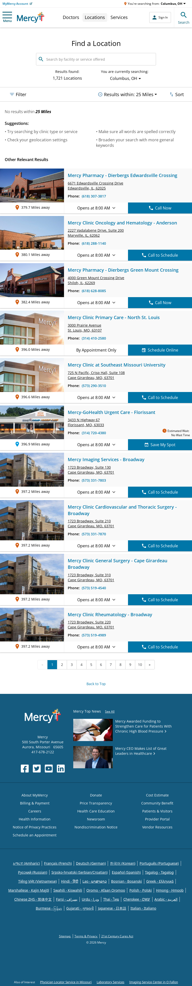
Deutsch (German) (91, 863)
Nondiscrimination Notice (96, 827)
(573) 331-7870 (94, 534)
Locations (95, 17)
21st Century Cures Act (117, 936)
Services (119, 17)
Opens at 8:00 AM (96, 208)
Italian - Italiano (143, 908)
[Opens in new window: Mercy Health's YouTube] (49, 769)
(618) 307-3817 (94, 196)
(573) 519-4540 (94, 588)
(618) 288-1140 (94, 243)
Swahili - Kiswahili (67, 890)
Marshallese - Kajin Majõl (28, 890)
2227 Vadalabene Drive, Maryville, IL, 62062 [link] (96, 233)
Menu (7, 17)
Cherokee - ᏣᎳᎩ (136, 899)
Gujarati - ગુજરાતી (80, 908)
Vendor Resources (157, 827)
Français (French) (58, 863)
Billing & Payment (35, 803)
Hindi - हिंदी (69, 881)
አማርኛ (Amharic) (26, 863)
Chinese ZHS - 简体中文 (33, 899)
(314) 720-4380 (94, 432)
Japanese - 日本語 (112, 908)
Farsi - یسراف (67, 899)
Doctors (71, 17)
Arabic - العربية (166, 899)
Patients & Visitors (157, 811)
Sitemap (65, 936)
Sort (176, 94)
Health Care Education (96, 811)
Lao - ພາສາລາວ (94, 881)
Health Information (34, 819)
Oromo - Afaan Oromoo (105, 890)
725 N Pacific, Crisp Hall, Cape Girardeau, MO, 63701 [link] (96, 375)
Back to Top (96, 683)
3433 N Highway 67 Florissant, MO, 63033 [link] (86, 422)
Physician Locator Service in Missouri (66, 982)
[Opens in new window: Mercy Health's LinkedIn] (61, 769)
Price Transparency (96, 803)
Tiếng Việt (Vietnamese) (37, 881)
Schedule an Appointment (34, 835)
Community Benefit (157, 803)
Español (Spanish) (126, 872)
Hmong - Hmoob (170, 890)
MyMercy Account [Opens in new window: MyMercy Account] (15, 3)
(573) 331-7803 (94, 480)
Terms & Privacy (86, 936)
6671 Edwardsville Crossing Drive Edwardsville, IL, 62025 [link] (95, 186)
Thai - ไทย (111, 899)
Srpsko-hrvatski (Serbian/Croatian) (80, 872)
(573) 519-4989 (94, 635)
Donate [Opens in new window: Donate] (96, 795)
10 (140, 664)
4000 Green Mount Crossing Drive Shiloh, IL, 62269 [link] (96, 280)
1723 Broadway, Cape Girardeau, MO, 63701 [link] (91, 470)
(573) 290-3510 (94, 385)
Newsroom (96, 819)
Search (184, 17)
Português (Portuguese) (159, 863)
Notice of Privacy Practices (34, 827)
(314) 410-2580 (94, 338)
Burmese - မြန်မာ (49, 908)
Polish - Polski (140, 890)
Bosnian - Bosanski (126, 881)
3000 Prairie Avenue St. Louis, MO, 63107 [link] (85, 328)
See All (109, 711)
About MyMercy (35, 795)
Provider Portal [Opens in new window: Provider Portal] (157, 819)
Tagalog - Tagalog (159, 872)
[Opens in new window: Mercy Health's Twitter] (37, 769)
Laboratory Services (110, 982)
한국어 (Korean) (122, 863)
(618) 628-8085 (94, 290)
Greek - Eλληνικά (160, 881)
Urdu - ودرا (90, 899)
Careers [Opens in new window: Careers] (34, 811)
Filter (17, 94)
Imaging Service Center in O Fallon (153, 982)
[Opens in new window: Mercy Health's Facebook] (25, 769)
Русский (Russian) (32, 872)
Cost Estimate (157, 795)
